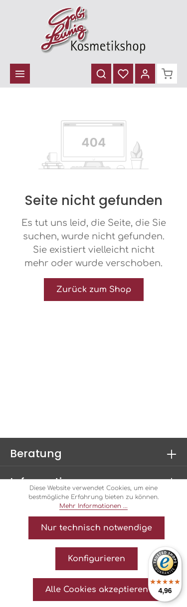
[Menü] (20, 74)
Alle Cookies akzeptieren (96, 589)
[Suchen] (101, 74)
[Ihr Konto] (145, 74)
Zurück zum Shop (93, 289)
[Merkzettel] (123, 74)
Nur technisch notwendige (96, 527)
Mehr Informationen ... (93, 506)
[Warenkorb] (167, 74)
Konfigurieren (96, 558)
